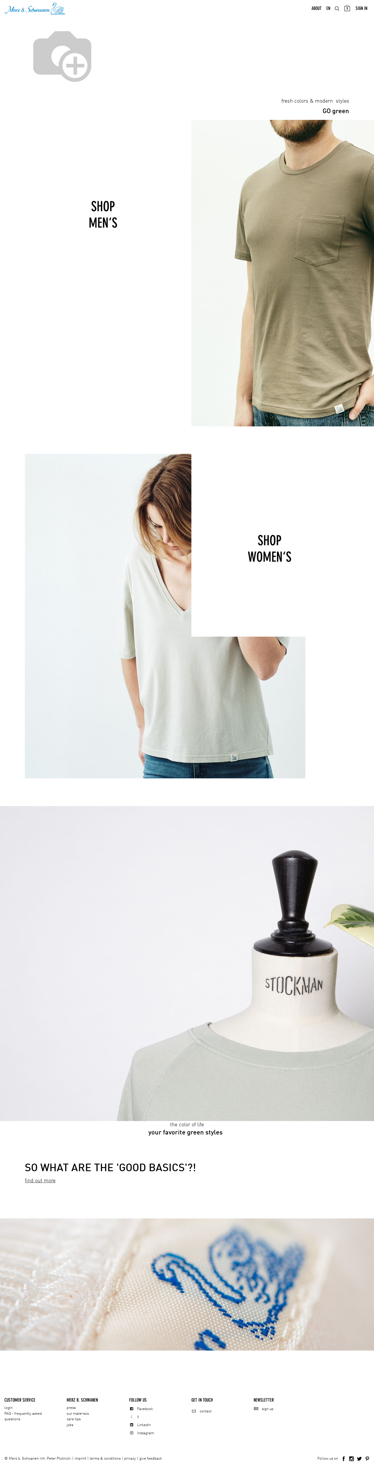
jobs (70, 1425)
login (8, 1408)
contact (206, 1411)
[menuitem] (316, 9)
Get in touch (202, 1400)
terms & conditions (105, 1459)
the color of (187, 1125)
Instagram (145, 1433)
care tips (74, 1419)
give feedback (150, 1459)
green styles (193, 1133)
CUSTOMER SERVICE (19, 1400)
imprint (80, 1459)
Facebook (145, 1409)
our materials (78, 1414)
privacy (130, 1459)
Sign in (361, 9)
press (71, 1408)
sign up (267, 1409)
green (336, 112)
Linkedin (144, 1425)
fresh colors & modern (307, 102)
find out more (40, 1181)
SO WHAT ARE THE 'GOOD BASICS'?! (110, 1169)
